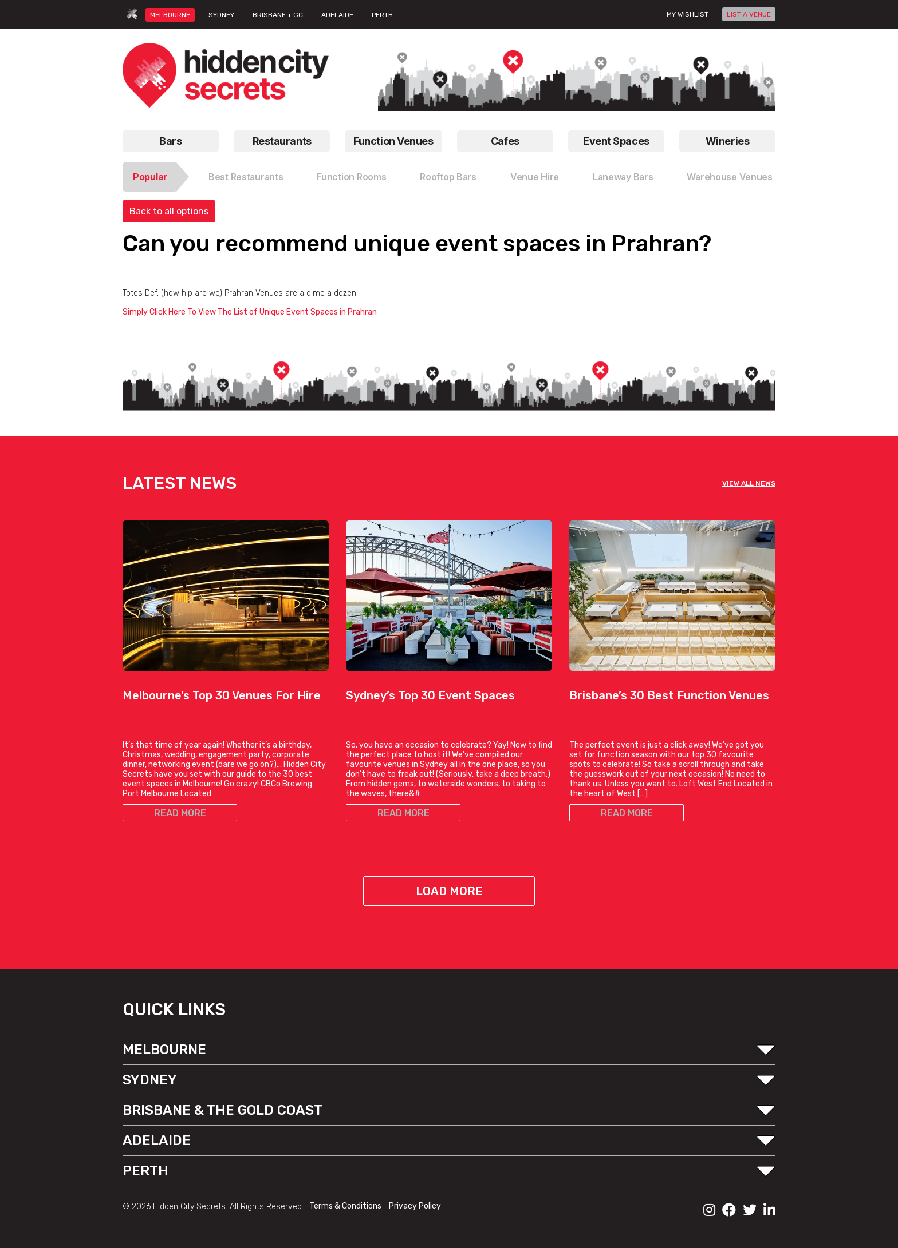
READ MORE (180, 813)
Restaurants (282, 141)
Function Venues (393, 141)
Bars (170, 141)
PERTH (382, 15)
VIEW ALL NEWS (748, 483)
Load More (449, 891)
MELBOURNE (170, 15)
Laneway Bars (623, 176)
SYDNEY (221, 15)
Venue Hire (534, 176)
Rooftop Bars (448, 176)
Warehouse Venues (730, 176)
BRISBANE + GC (278, 15)
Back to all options (168, 211)
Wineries (727, 141)
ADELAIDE (337, 15)
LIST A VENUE (749, 14)
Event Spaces (616, 141)
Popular (150, 176)
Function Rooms (351, 176)
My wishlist (687, 14)
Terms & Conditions (346, 1206)
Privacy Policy (415, 1206)
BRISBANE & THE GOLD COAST (222, 1110)
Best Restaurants (245, 176)
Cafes (505, 141)
